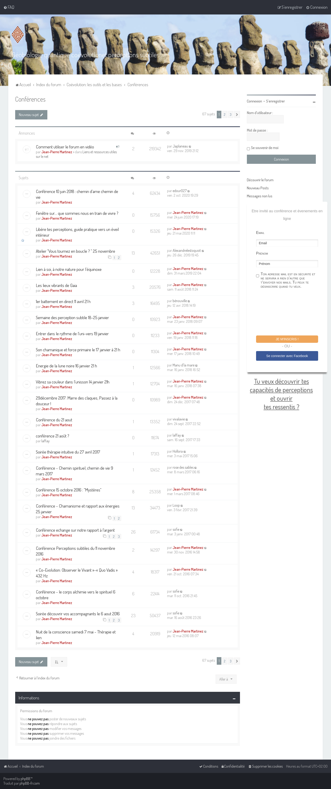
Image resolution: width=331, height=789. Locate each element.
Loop (176, 505)
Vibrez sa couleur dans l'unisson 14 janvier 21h (72, 382)
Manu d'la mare (183, 365)
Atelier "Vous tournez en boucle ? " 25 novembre (75, 251)
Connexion (254, 101)
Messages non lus (259, 196)
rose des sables (183, 467)
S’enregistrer (275, 101)
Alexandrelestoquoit (187, 250)
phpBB (25, 778)
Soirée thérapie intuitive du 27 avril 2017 (68, 452)
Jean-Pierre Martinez (56, 152)
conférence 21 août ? (52, 436)
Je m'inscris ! (287, 339)
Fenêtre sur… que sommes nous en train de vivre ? (77, 213)
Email (260, 233)
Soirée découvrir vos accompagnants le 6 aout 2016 (78, 613)
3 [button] (230, 114)
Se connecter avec (287, 356)
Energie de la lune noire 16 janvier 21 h (66, 366)
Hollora (178, 451)
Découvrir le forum (260, 180)
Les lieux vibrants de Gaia (56, 285)
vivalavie (179, 419)
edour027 (180, 190)
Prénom (262, 253)
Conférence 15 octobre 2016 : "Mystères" (68, 490)
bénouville (180, 300)
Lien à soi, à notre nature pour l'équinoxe (69, 269)
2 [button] (224, 114)
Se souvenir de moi (264, 147)
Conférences (30, 99)
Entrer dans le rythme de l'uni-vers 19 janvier (72, 333)
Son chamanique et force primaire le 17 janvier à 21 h (78, 349)
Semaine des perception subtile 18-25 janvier (72, 317)
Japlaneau (180, 146)
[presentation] (291, 312)
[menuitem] (8, 7)
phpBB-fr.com (30, 783)
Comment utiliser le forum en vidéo (65, 147)
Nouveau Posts (258, 188)
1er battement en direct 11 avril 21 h (63, 301)
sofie (176, 529)
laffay (45, 441)
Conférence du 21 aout (54, 420)
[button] (237, 114)
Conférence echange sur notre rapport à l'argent (75, 530)
